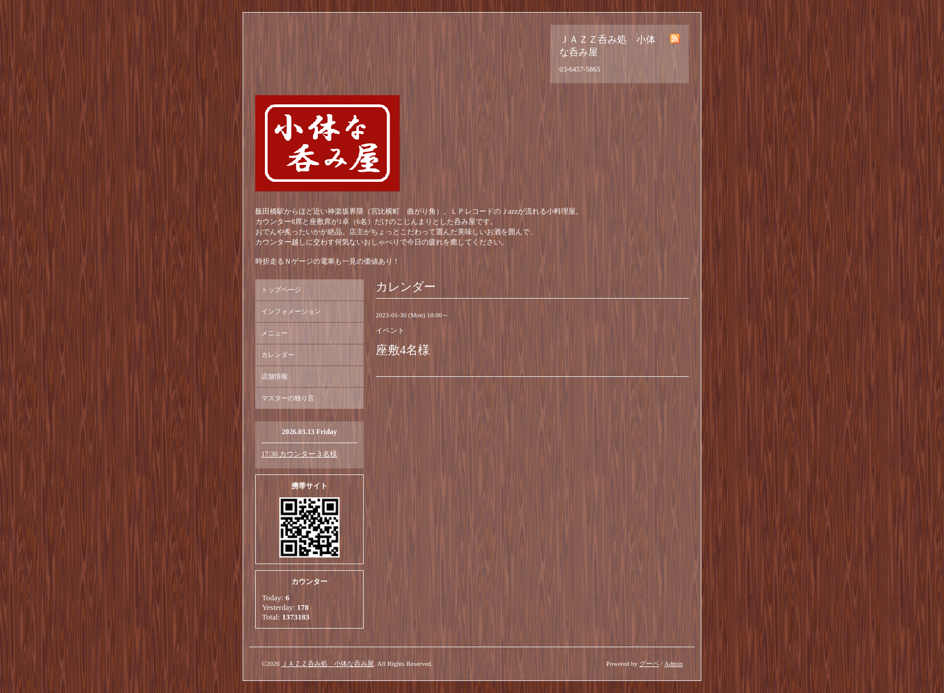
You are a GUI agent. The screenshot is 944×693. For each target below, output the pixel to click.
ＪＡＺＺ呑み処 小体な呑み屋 (327, 663)
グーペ (649, 663)
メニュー (274, 333)
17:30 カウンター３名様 (299, 454)
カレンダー (277, 354)
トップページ (281, 289)
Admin (673, 663)
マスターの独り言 (287, 398)
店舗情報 (274, 376)
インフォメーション (291, 311)
